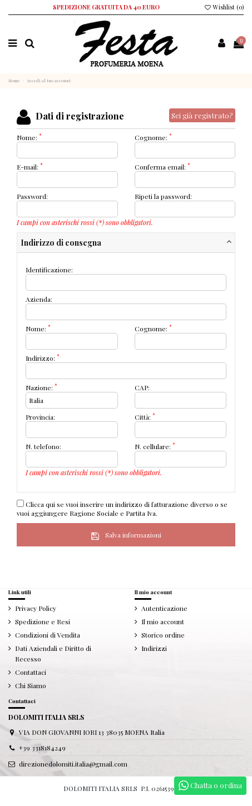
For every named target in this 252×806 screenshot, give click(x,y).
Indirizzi (154, 648)
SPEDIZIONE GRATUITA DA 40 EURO (106, 7)
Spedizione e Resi (42, 621)
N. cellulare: (155, 446)
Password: (32, 196)
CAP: (142, 387)
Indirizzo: (43, 358)
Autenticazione (164, 608)
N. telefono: (43, 446)
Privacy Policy (35, 608)
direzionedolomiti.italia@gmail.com (73, 763)
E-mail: (30, 166)
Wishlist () (224, 7)
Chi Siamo (30, 685)
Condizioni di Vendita (47, 634)
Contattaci (30, 672)
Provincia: (40, 416)
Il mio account (162, 621)
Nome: (29, 137)
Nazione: (41, 387)
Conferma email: (162, 166)
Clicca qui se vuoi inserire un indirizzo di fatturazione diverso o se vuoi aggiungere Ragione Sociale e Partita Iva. (122, 509)
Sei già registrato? (202, 115)
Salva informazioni (126, 534)
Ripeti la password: (163, 196)
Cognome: (153, 137)
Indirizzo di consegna (61, 242)
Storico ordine (163, 634)
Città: (145, 416)
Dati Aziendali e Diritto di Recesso (53, 653)
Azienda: (39, 299)
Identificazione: (49, 269)
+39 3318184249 (42, 747)
